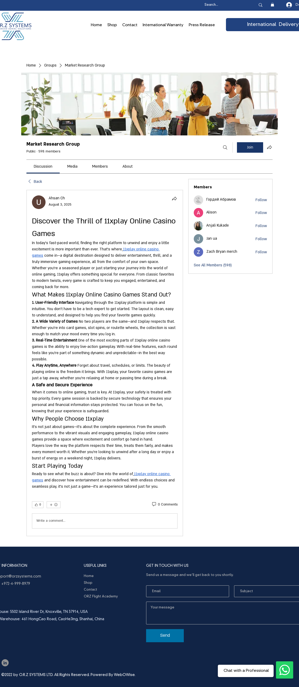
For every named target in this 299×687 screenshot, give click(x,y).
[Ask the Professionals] (284, 670)
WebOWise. (124, 675)
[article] (104, 363)
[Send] (165, 635)
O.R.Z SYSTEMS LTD (36, 675)
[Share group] (269, 147)
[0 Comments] (164, 504)
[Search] (225, 147)
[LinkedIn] (5, 662)
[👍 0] (37, 504)
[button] (272, 4)
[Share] (174, 198)
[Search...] (224, 5)
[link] (43, 166)
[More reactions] (53, 504)
